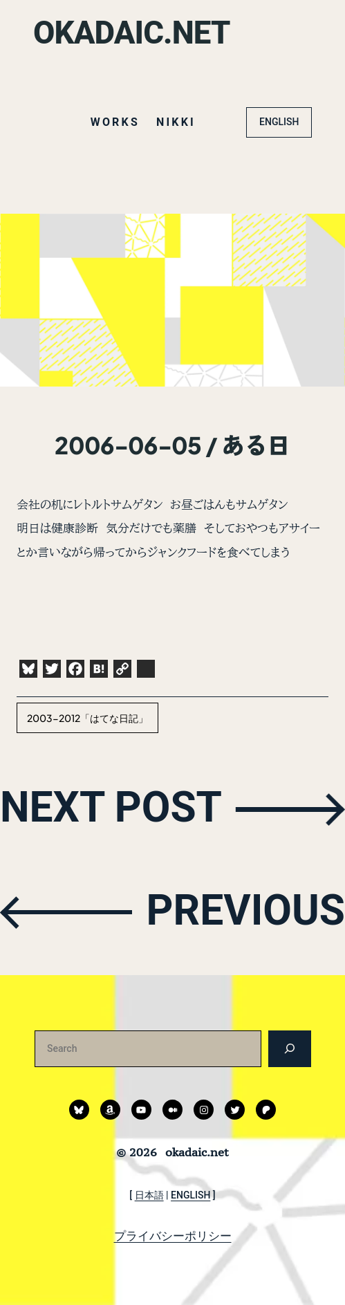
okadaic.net (131, 33)
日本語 (149, 1195)
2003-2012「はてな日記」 (87, 718)
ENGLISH (279, 121)
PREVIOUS (245, 911)
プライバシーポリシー (173, 1236)
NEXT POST (111, 808)
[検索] (289, 1048)
